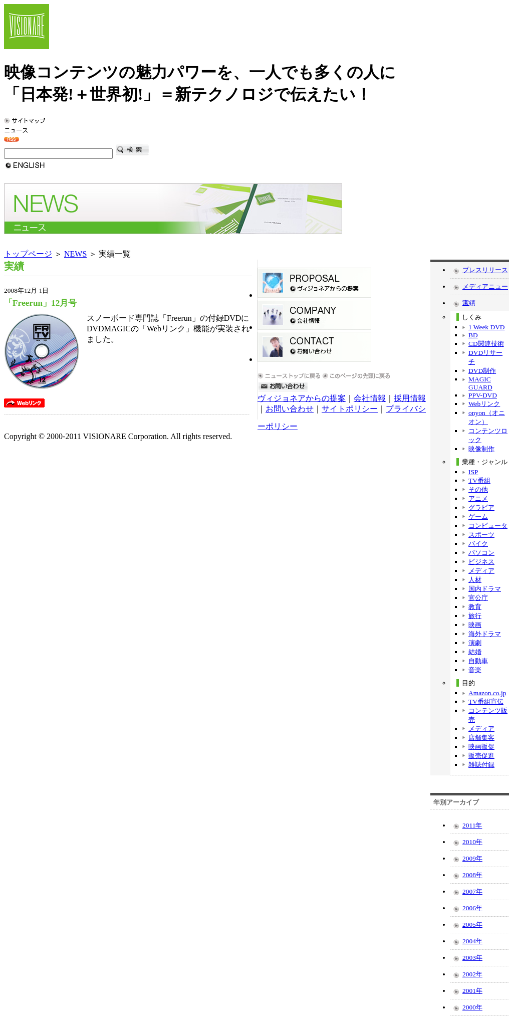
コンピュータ (487, 525)
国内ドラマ (484, 588)
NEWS (75, 254)
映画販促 (481, 746)
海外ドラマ (484, 634)
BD (473, 335)
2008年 (472, 875)
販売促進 (481, 755)
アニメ (478, 498)
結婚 (474, 652)
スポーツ (481, 534)
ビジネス (481, 561)
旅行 (474, 616)
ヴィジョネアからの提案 (302, 398)
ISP (473, 472)
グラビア (481, 507)
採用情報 (410, 398)
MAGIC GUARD (480, 383)
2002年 (472, 974)
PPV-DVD (482, 395)
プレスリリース (485, 270)
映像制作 (481, 449)
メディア (481, 570)
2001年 (472, 990)
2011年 (472, 825)
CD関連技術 (486, 343)
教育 (474, 606)
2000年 (472, 1007)
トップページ (28, 254)
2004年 (472, 941)
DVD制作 (482, 370)
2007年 (472, 891)
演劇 (474, 643)
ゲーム (478, 516)
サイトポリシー (350, 408)
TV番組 (479, 480)
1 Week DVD (486, 327)
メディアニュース (485, 289)
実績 (468, 303)
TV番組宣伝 (485, 701)
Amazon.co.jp (487, 693)
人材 (474, 579)
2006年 (472, 908)
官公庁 (478, 597)
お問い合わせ (290, 408)
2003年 (472, 957)
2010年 (472, 842)
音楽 (474, 670)
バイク (478, 543)
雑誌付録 (481, 764)
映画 (474, 625)
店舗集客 (481, 737)
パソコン (481, 552)
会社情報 (370, 398)
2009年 (472, 858)
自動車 (478, 661)
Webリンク (484, 403)
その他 (478, 489)
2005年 (472, 924)
